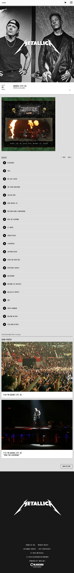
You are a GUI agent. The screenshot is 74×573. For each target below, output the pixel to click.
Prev (63, 157)
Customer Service (29, 549)
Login (4, 2)
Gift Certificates (45, 549)
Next (70, 157)
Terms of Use (30, 545)
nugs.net (42, 561)
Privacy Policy (43, 545)
